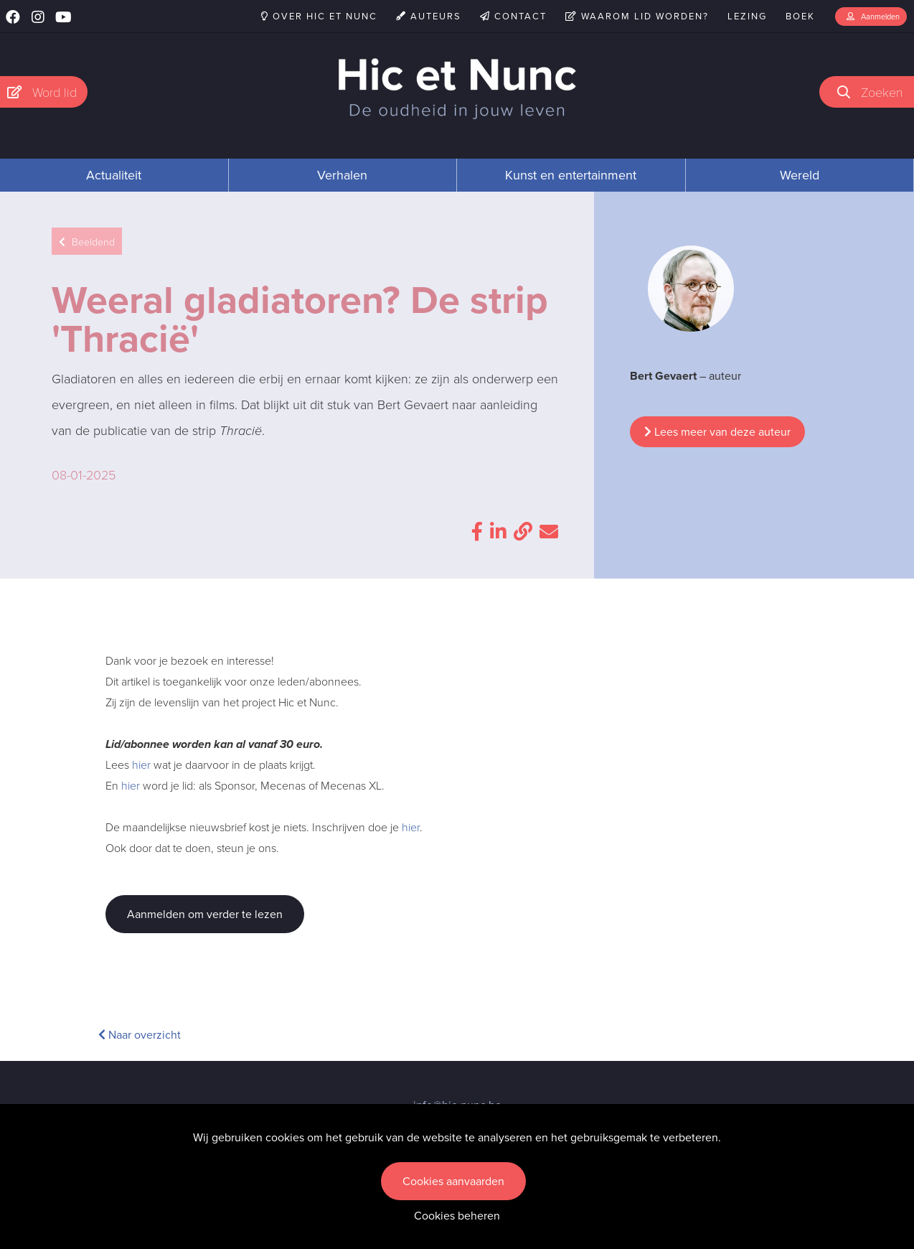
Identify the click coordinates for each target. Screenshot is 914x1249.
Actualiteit (113, 175)
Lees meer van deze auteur (717, 432)
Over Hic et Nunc (319, 16)
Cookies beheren (457, 1215)
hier (141, 764)
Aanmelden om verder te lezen (205, 914)
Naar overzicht (139, 1034)
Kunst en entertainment (570, 175)
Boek (800, 16)
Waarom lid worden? (637, 16)
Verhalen (342, 175)
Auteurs (428, 16)
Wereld (799, 175)
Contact (513, 16)
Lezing (747, 16)
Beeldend (87, 241)
